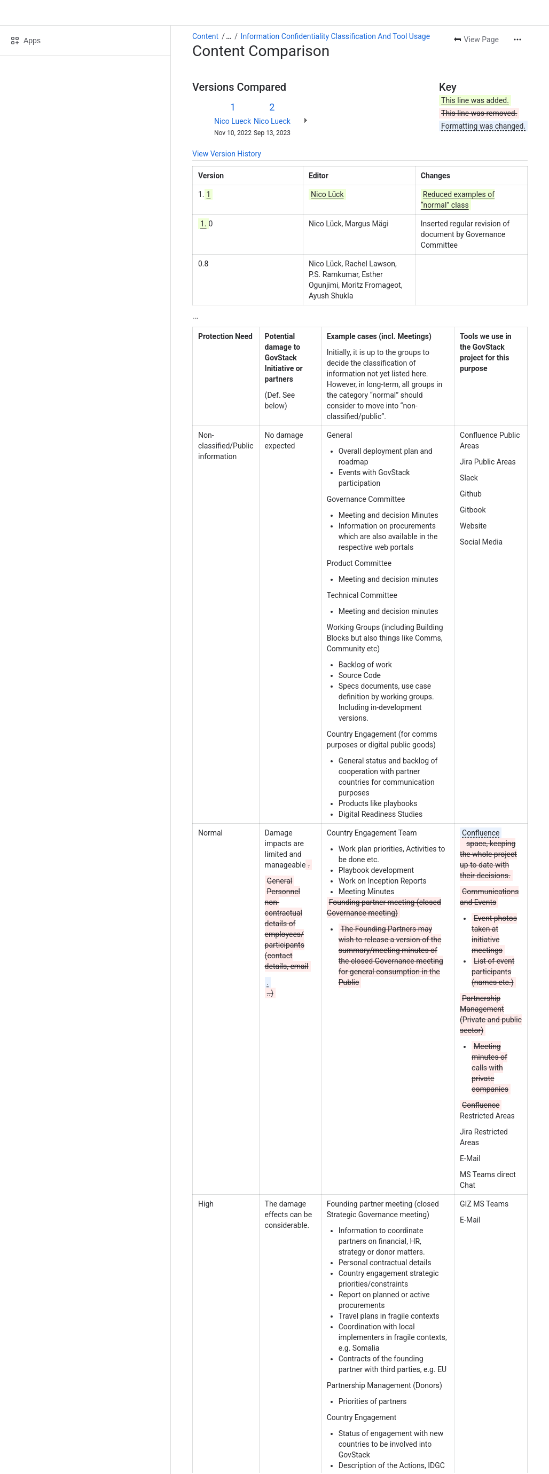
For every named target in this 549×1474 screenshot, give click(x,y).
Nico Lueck (232, 121)
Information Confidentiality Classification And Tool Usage (335, 36)
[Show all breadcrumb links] (228, 36)
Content (205, 36)
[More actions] (517, 39)
